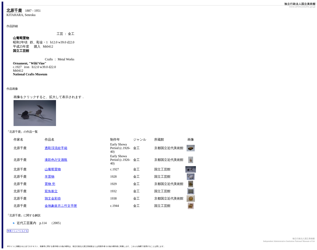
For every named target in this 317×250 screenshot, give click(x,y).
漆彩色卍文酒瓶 (56, 159)
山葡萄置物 (53, 169)
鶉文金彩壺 (53, 198)
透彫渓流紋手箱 (56, 148)
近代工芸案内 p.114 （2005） (39, 223)
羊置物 (49, 176)
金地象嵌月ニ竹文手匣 (61, 205)
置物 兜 (50, 184)
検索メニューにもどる (17, 231)
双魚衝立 (51, 191)
